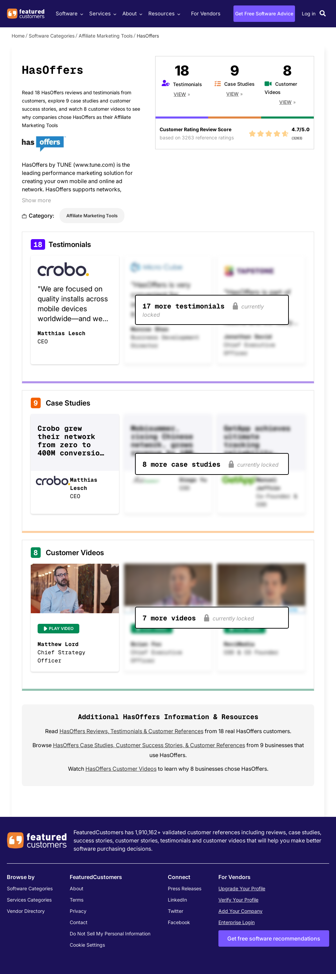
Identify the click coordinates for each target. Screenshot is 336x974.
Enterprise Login (236, 922)
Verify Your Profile (238, 900)
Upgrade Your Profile (241, 888)
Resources (163, 13)
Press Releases (184, 888)
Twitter (175, 911)
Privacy (78, 911)
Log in (308, 13)
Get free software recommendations (273, 938)
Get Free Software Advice (264, 13)
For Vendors (205, 13)
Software (68, 13)
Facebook (179, 922)
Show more (36, 200)
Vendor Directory (26, 911)
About (131, 13)
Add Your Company (240, 911)
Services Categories (29, 900)
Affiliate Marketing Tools (106, 36)
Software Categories (52, 36)
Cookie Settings (87, 945)
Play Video (61, 628)
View (180, 94)
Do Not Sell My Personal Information (110, 933)
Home (18, 36)
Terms (76, 900)
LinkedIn (177, 900)
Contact (79, 922)
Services (102, 13)
